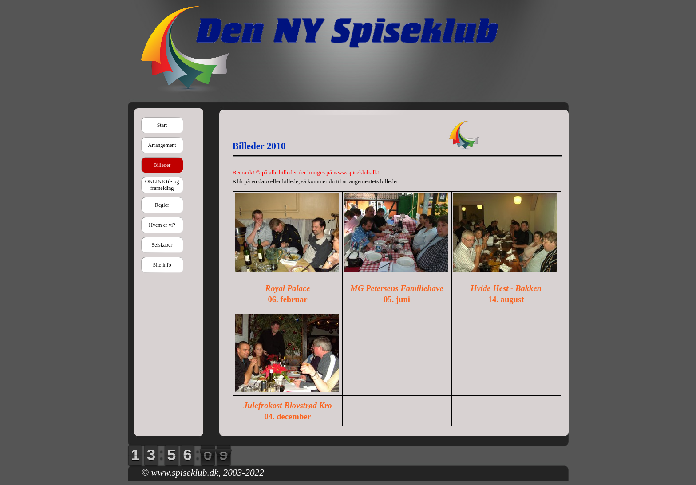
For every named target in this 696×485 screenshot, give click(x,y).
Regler (162, 205)
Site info (162, 265)
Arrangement (162, 145)
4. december (289, 416)
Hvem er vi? (162, 225)
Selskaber (162, 245)
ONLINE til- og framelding (162, 184)
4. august (508, 299)
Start (162, 125)
